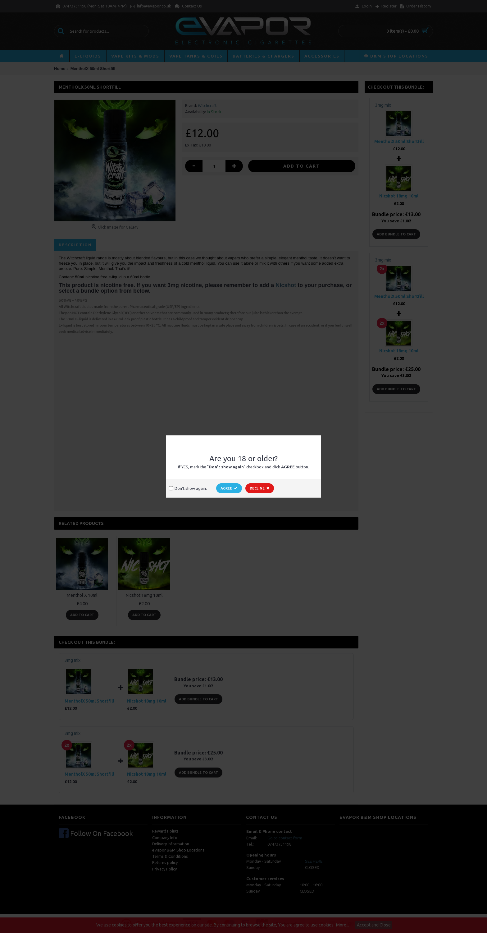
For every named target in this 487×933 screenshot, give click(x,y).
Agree (229, 488)
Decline (260, 488)
